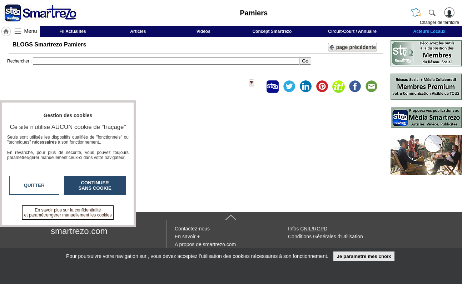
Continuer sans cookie (95, 185)
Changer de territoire (439, 22)
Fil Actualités (72, 31)
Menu (30, 31)
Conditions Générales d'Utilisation (325, 236)
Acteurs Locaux (429, 31)
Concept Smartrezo (272, 31)
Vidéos (203, 31)
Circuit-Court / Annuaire (352, 31)
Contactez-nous (192, 228)
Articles (138, 31)
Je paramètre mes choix (364, 256)
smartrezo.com (79, 231)
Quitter (34, 185)
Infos (307, 228)
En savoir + (187, 236)
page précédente (352, 46)
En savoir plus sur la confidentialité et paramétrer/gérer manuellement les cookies (68, 213)
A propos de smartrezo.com (205, 244)
